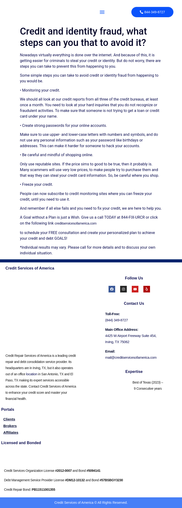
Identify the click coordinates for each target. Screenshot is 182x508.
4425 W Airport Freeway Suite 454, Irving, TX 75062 (130, 339)
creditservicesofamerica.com (75, 223)
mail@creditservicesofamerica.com (131, 357)
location (31, 374)
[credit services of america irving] (42, 311)
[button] (102, 12)
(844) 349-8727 (116, 320)
